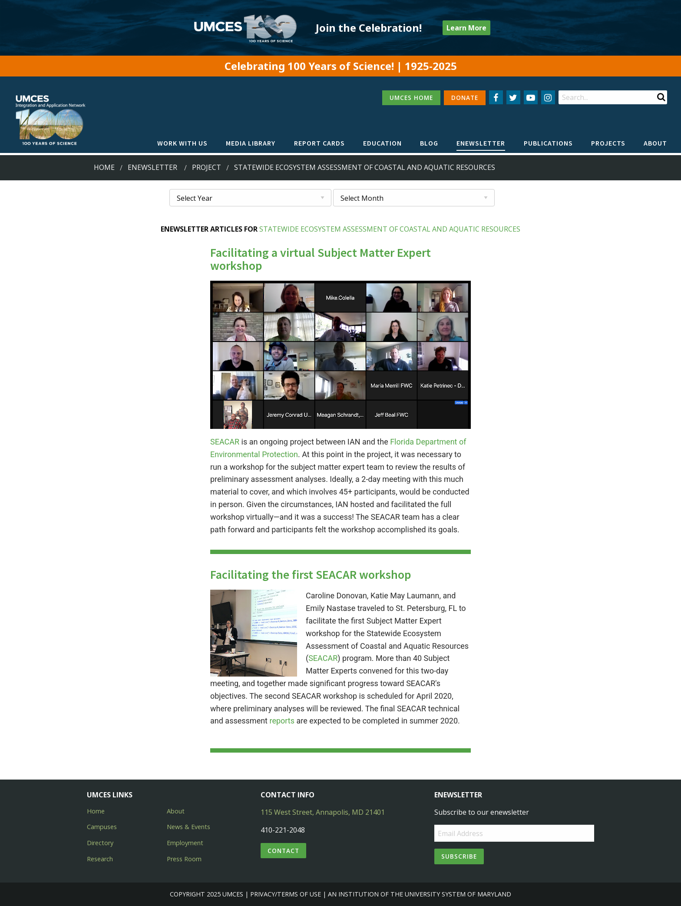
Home (104, 167)
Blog (429, 143)
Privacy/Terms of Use (285, 894)
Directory (100, 843)
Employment (185, 843)
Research (100, 859)
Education (382, 143)
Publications (548, 143)
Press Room (184, 859)
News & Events (188, 827)
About (655, 143)
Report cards (319, 143)
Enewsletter (480, 143)
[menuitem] (182, 143)
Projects (608, 143)
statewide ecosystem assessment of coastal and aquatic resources (364, 167)
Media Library (250, 143)
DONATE (464, 97)
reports (281, 720)
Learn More (466, 28)
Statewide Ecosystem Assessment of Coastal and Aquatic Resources (389, 229)
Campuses (102, 827)
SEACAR (224, 441)
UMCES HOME (411, 97)
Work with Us (182, 143)
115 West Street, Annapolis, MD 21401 (323, 812)
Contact (283, 850)
